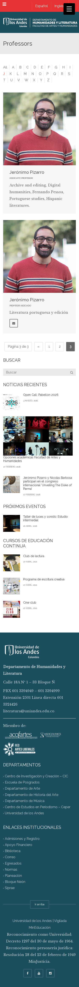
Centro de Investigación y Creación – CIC (36, 776)
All (5, 67)
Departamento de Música (24, 801)
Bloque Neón (15, 882)
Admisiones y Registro (22, 839)
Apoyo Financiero (18, 845)
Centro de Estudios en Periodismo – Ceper (37, 807)
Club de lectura (33, 556)
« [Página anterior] (38, 347)
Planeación (13, 876)
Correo (10, 857)
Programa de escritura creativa (43, 579)
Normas (11, 870)
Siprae (10, 888)
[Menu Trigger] (69, 9)
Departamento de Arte (22, 789)
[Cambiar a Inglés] (59, 6)
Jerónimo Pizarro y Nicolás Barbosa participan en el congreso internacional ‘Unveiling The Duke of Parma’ (47, 483)
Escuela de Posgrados (22, 783)
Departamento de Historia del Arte (31, 795)
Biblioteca (12, 851)
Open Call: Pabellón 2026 (40, 394)
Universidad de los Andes (24, 813)
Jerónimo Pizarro (26, 172)
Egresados (13, 863)
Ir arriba (39, 904)
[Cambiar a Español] (41, 6)
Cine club (29, 602)
